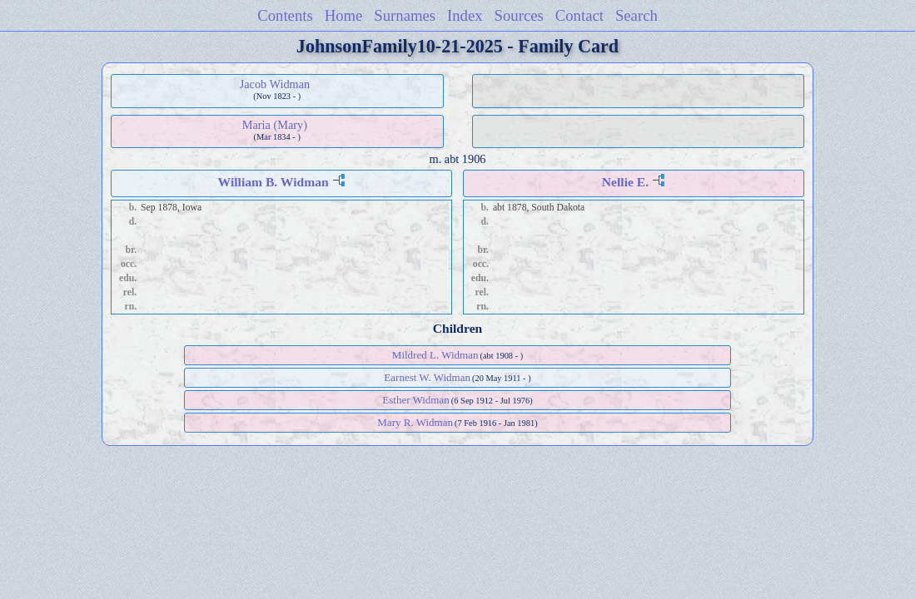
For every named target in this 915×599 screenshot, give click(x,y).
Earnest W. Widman (427, 377)
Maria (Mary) (274, 124)
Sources (519, 15)
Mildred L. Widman (435, 355)
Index (465, 15)
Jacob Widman (275, 84)
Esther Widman (415, 400)
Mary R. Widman (415, 422)
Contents (285, 15)
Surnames (404, 15)
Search (636, 15)
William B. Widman (273, 182)
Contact (579, 15)
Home (344, 15)
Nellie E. (625, 182)
